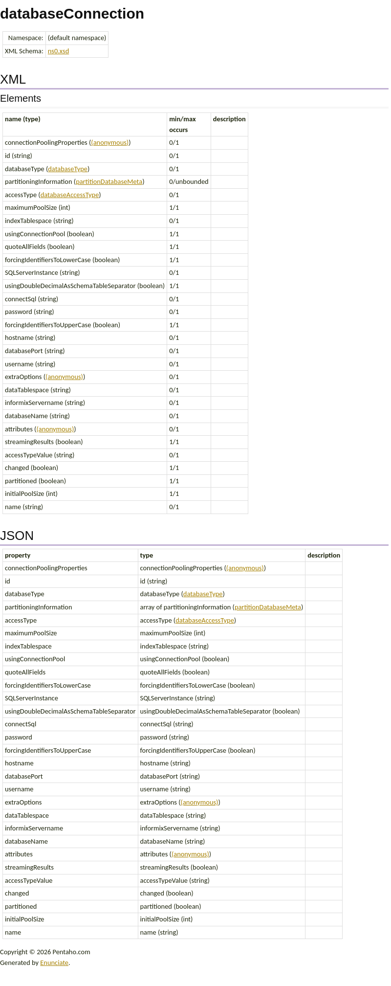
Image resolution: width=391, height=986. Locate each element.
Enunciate (54, 962)
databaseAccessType (70, 194)
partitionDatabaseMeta (109, 181)
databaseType (67, 168)
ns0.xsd (58, 50)
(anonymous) (110, 142)
